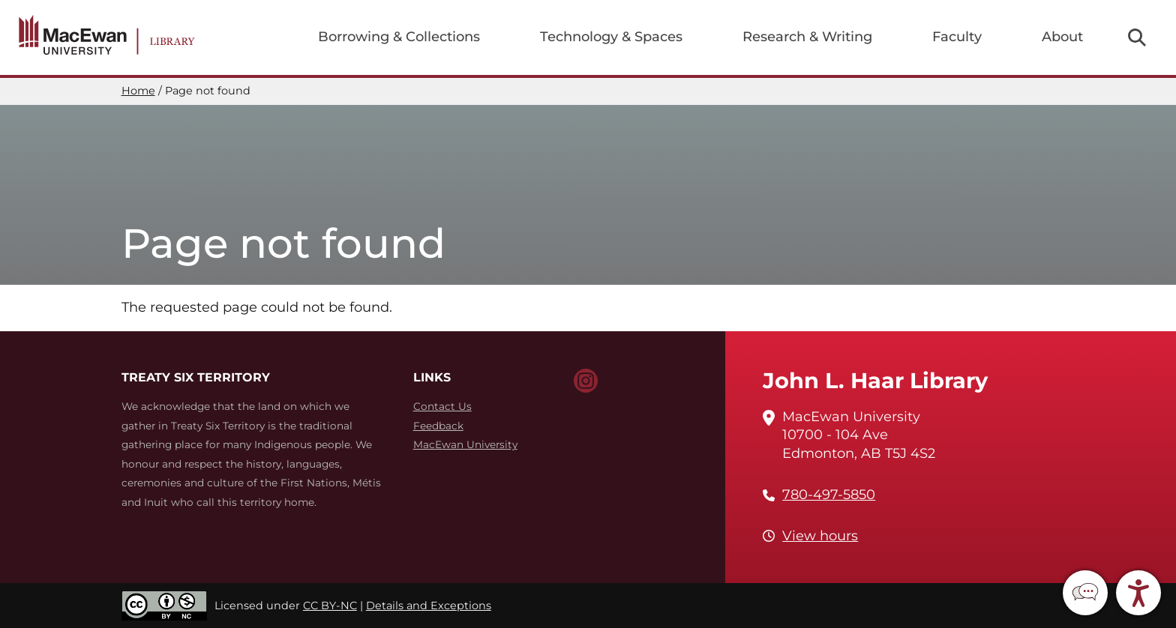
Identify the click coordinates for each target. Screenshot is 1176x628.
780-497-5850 (828, 494)
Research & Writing (807, 36)
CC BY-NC (330, 605)
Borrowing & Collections (399, 36)
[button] (1085, 592)
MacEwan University (465, 444)
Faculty (957, 36)
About (1062, 36)
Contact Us (442, 406)
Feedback (438, 426)
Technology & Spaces (611, 36)
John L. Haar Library (875, 380)
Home (138, 90)
